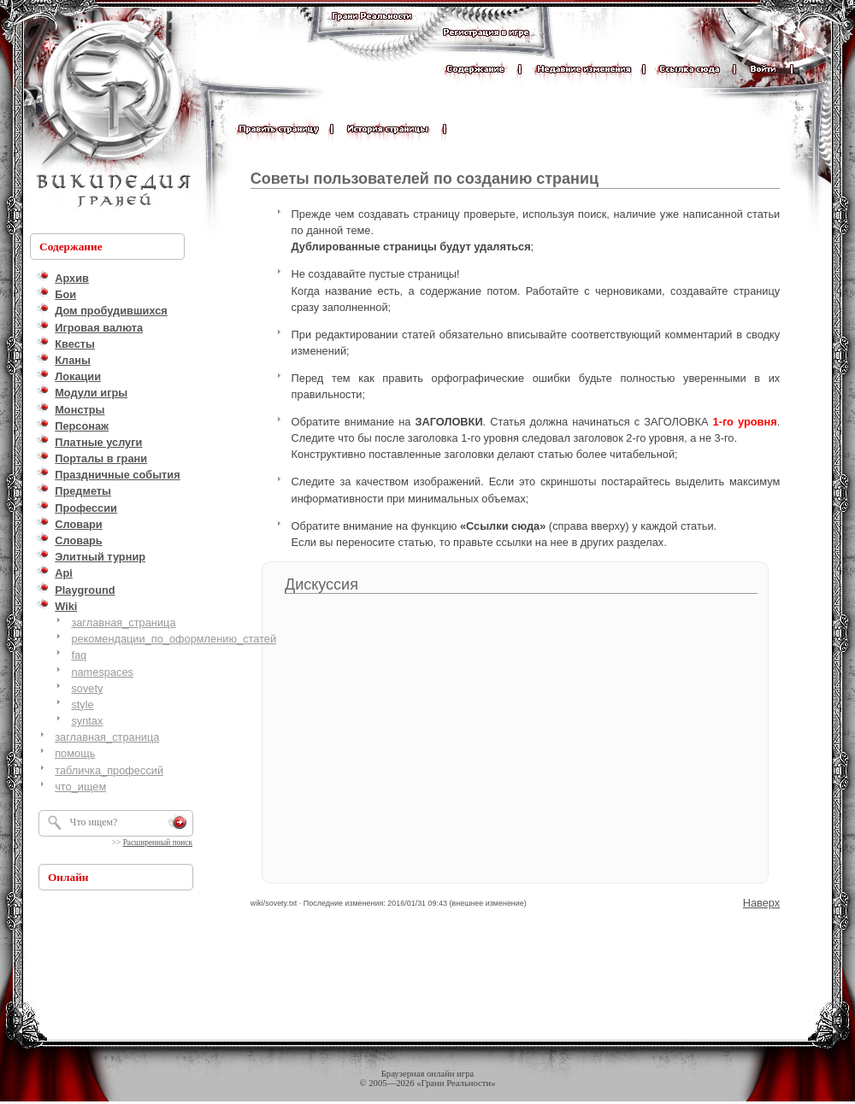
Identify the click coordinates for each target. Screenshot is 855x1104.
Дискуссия (321, 584)
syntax (87, 720)
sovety (87, 688)
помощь (75, 753)
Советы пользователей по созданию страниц (424, 178)
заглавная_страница (123, 622)
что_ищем (80, 786)
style (82, 704)
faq (78, 655)
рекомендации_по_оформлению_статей (173, 638)
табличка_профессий (109, 770)
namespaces (102, 672)
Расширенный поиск (157, 842)
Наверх (762, 902)
